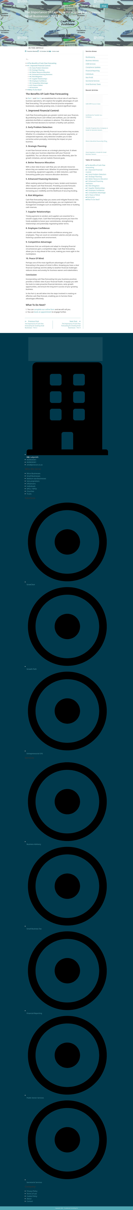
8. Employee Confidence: (39, 81)
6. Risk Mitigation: (36, 77)
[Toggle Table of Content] (27, 59)
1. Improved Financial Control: (40, 66)
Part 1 (30, 98)
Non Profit (89, 77)
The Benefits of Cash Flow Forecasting (42, 63)
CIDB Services (91, 64)
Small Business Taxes (93, 84)
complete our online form (44, 309)
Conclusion (34, 87)
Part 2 (38, 98)
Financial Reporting (92, 71)
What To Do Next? (35, 90)
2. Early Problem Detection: (40, 68)
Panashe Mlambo (32, 51)
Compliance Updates (93, 67)
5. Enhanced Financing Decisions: (41, 74)
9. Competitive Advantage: (39, 83)
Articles (73, 13)
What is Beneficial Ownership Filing (96, 141)
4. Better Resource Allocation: (40, 72)
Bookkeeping (90, 57)
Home (68, 13)
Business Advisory (92, 60)
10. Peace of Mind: (37, 85)
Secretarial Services (92, 81)
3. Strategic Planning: (38, 70)
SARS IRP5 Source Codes (93, 104)
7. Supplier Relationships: (39, 79)
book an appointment (42, 312)
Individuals (89, 74)
